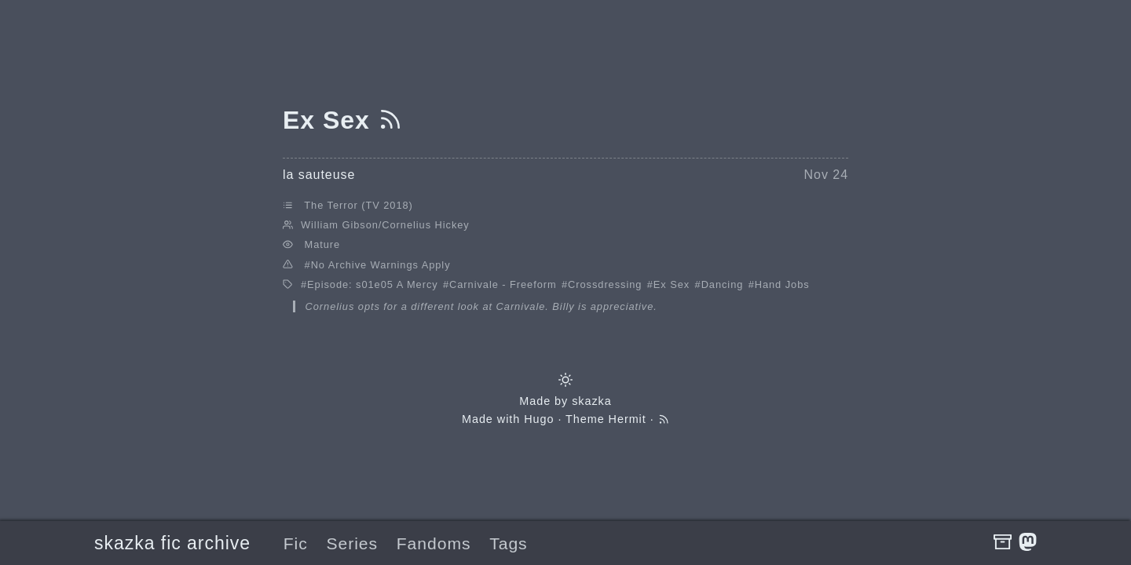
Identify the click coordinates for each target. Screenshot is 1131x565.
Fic (296, 543)
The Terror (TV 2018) (358, 205)
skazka (592, 401)
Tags (508, 543)
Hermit (627, 419)
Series (352, 543)
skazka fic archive (172, 543)
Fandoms (434, 543)
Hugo (539, 419)
